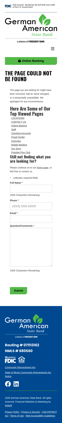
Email (14, 213)
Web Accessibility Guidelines (40, 415)
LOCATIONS (17, 118)
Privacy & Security (30, 412)
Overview (16, 141)
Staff (13, 129)
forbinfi (8, 405)
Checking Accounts (21, 133)
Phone (14, 200)
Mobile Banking (19, 145)
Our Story (16, 148)
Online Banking (31, 61)
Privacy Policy (12, 412)
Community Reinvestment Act (20, 367)
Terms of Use (17, 415)
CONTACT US (18, 122)
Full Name (16, 182)
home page (42, 167)
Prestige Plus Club (20, 152)
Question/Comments (22, 226)
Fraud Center (18, 137)
